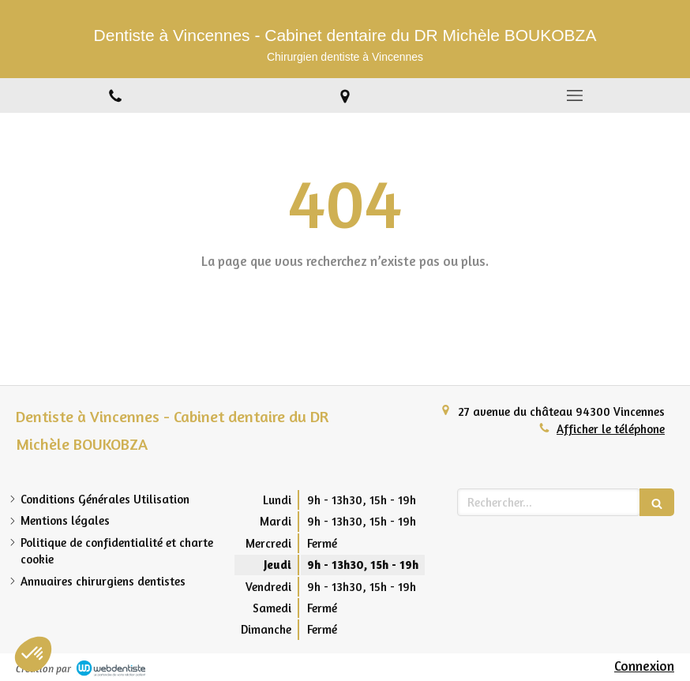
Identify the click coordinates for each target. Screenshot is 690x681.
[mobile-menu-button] (575, 95)
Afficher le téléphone (611, 428)
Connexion (644, 665)
